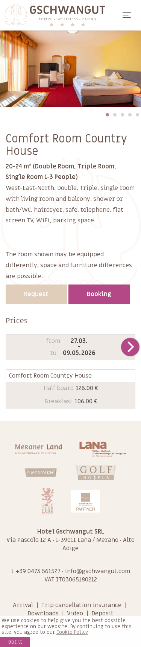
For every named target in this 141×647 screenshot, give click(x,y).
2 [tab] (114, 114)
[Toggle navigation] (126, 15)
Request (36, 294)
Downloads (43, 613)
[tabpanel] (70, 69)
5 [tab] (137, 114)
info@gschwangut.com (97, 571)
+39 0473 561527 (37, 571)
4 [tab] (129, 114)
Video (75, 613)
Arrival (23, 605)
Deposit (102, 613)
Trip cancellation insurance (81, 605)
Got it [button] (15, 642)
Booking (99, 294)
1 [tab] (107, 114)
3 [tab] (122, 114)
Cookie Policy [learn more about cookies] (72, 632)
